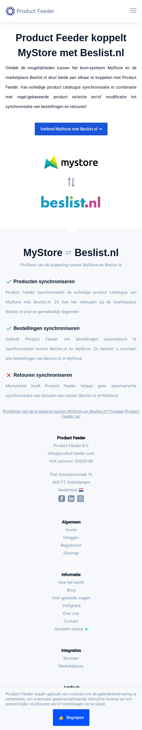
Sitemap (71, 553)
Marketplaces (71, 666)
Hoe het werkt (71, 582)
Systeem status (71, 628)
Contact (71, 621)
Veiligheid (71, 605)
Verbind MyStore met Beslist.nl (71, 129)
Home (71, 529)
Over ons (71, 613)
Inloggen (71, 537)
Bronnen (71, 658)
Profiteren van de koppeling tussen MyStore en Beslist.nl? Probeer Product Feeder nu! (71, 414)
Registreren (71, 545)
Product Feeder (71, 437)
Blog (71, 590)
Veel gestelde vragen (71, 597)
